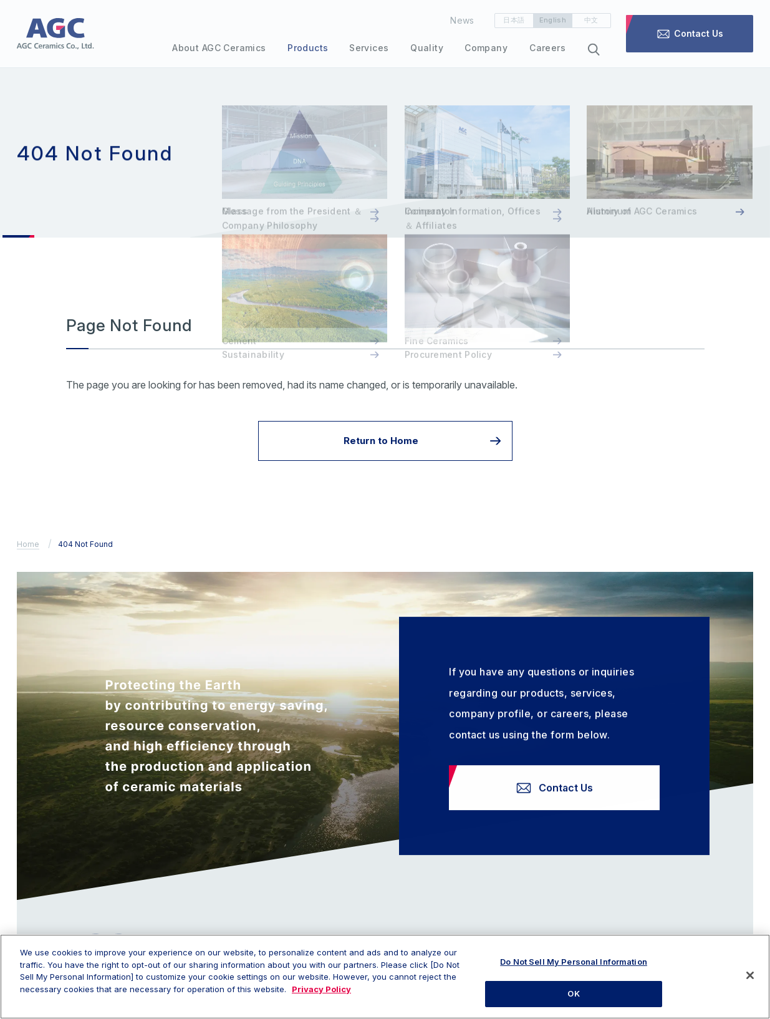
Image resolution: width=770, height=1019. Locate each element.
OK (573, 1000)
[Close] (750, 981)
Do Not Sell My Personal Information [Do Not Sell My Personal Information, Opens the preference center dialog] (573, 968)
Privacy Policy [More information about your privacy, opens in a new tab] (321, 995)
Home (28, 544)
